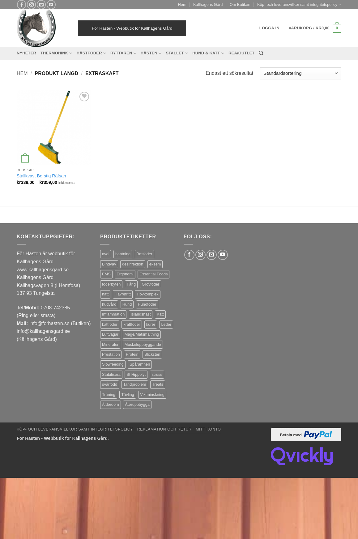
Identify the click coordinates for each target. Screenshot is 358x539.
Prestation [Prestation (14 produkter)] (111, 354)
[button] (315, 28)
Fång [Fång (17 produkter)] (131, 284)
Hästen (151, 53)
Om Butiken (240, 4)
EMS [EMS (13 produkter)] (106, 274)
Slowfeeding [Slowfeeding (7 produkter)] (113, 364)
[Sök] (261, 53)
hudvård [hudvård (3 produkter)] (109, 304)
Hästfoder (91, 53)
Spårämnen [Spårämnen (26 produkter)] (140, 364)
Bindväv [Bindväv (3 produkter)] (109, 264)
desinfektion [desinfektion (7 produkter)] (132, 264)
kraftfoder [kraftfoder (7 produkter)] (131, 324)
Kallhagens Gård (208, 4)
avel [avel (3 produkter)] (105, 254)
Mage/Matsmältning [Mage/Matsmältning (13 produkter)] (142, 334)
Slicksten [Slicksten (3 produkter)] (152, 354)
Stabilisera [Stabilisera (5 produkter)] (111, 374)
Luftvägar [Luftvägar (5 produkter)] (110, 334)
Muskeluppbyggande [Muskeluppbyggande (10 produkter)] (143, 344)
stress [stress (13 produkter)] (157, 374)
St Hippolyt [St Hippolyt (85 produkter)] (136, 374)
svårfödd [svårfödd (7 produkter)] (109, 384)
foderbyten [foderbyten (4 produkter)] (111, 284)
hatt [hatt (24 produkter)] (105, 294)
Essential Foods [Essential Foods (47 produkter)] (153, 274)
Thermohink (56, 53)
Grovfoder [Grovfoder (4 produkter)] (151, 284)
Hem (182, 4)
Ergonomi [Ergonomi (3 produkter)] (125, 274)
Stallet (177, 53)
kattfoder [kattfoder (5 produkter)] (109, 324)
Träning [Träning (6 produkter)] (108, 394)
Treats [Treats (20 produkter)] (157, 384)
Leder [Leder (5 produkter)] (166, 324)
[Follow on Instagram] (31, 4)
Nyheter (26, 53)
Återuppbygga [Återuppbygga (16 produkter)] (137, 404)
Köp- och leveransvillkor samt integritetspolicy (299, 5)
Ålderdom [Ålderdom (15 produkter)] (110, 404)
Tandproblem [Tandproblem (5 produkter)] (134, 384)
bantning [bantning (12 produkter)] (122, 254)
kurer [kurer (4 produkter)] (150, 324)
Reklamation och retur (164, 429)
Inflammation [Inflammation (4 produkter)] (113, 314)
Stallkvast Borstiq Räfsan (41, 175)
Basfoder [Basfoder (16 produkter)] (144, 254)
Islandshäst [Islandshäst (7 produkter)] (141, 314)
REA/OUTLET (241, 53)
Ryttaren (123, 53)
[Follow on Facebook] (21, 4)
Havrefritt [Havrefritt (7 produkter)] (123, 294)
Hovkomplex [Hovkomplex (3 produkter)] (147, 294)
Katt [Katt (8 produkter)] (160, 314)
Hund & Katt (208, 53)
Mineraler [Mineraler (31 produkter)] (110, 344)
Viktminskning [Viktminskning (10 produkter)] (152, 394)
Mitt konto (208, 429)
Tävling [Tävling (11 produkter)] (127, 394)
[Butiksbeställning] (300, 73)
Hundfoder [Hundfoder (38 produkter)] (147, 304)
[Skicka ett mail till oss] (41, 4)
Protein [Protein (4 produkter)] (132, 354)
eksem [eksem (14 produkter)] (155, 264)
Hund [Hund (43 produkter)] (127, 304)
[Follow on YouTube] (51, 4)
